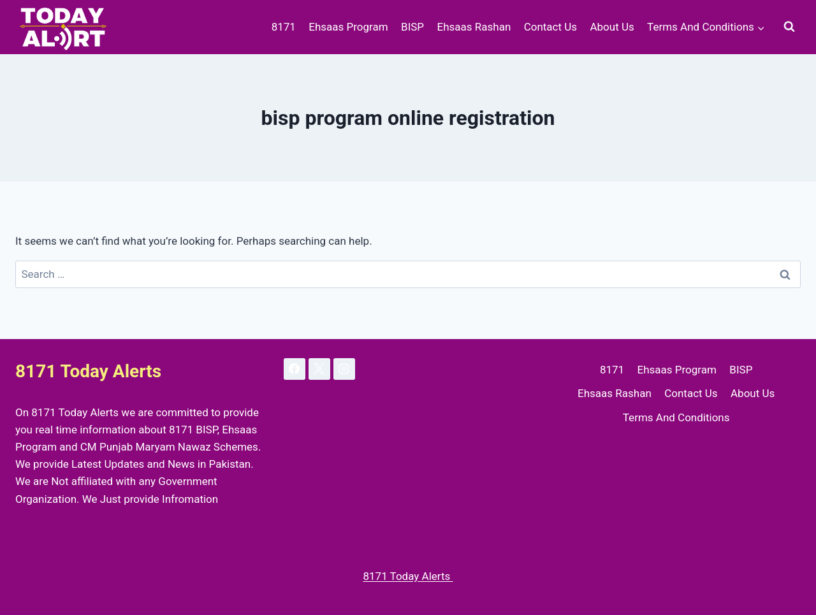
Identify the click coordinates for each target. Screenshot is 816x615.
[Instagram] (344, 369)
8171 (284, 26)
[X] (319, 369)
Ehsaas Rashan (474, 26)
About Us (612, 26)
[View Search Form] (789, 26)
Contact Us (550, 26)
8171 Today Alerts (408, 576)
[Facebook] (294, 369)
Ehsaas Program (348, 26)
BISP (412, 26)
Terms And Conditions (676, 417)
